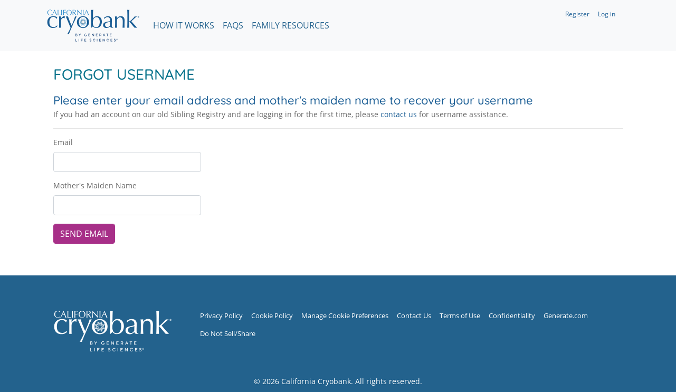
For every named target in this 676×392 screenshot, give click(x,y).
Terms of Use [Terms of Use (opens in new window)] (460, 315)
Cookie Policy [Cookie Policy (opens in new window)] (272, 315)
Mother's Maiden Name (95, 185)
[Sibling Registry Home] (112, 330)
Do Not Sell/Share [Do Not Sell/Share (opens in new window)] (227, 333)
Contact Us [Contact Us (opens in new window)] (414, 315)
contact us (398, 114)
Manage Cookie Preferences (344, 315)
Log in (606, 13)
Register (577, 13)
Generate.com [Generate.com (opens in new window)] (566, 315)
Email (63, 142)
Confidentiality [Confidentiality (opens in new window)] (512, 315)
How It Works (183, 25)
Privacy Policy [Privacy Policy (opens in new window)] (221, 315)
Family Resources (290, 25)
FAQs (233, 25)
